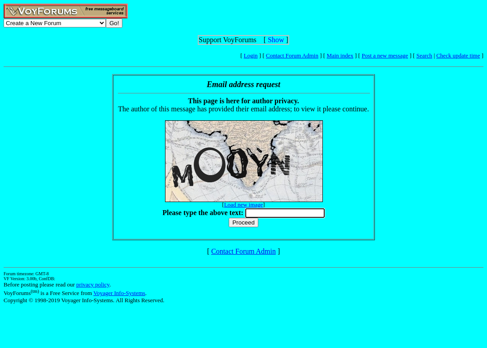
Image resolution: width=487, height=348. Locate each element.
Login (251, 55)
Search (424, 55)
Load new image (243, 204)
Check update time (458, 55)
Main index (339, 55)
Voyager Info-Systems (119, 293)
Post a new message (384, 55)
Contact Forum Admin (292, 55)
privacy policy (92, 284)
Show (276, 40)
